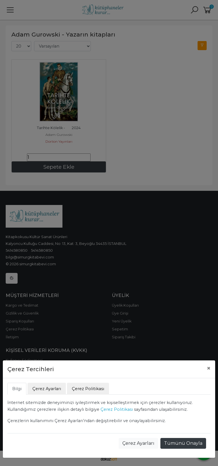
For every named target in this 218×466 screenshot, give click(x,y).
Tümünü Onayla (183, 443)
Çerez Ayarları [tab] (46, 388)
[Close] (208, 368)
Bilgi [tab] (17, 388)
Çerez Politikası (116, 409)
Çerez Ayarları (138, 443)
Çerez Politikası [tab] (88, 388)
